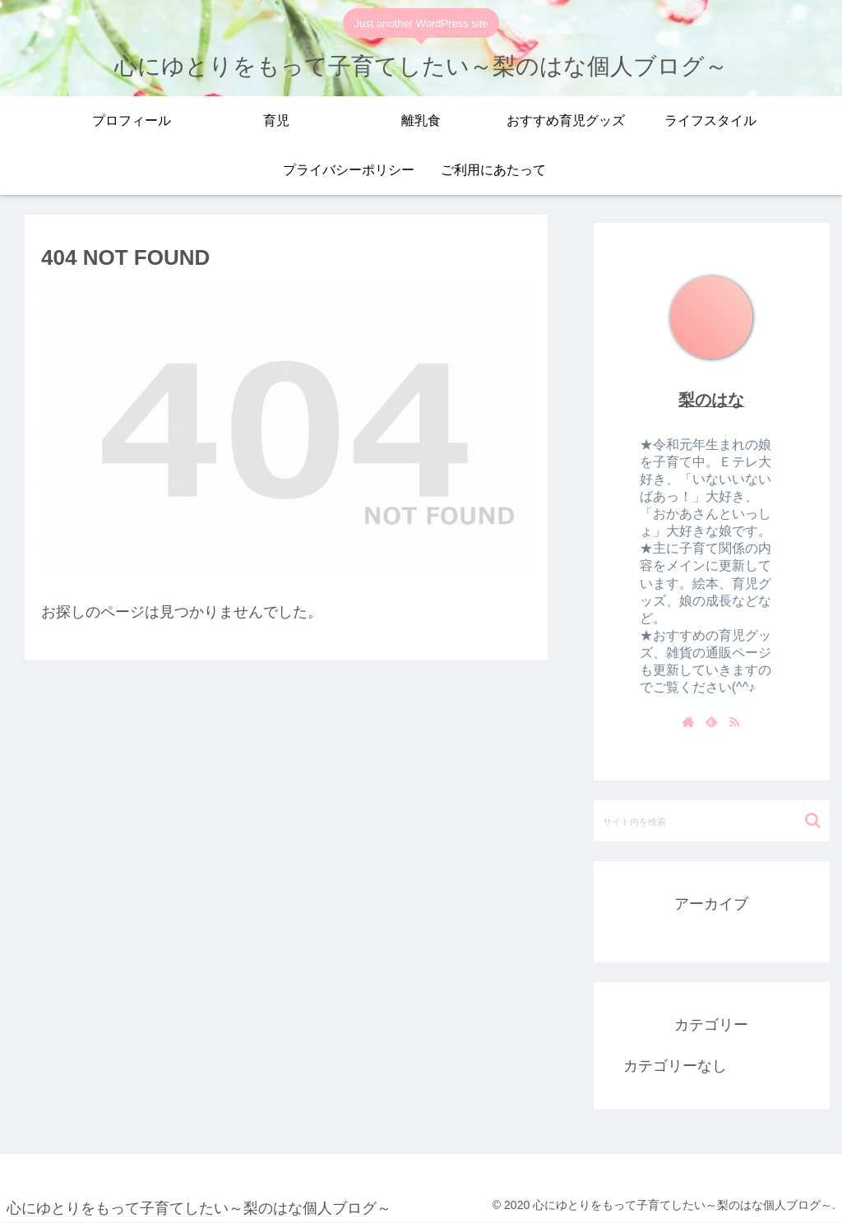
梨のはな (711, 400)
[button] (812, 820)
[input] (712, 820)
